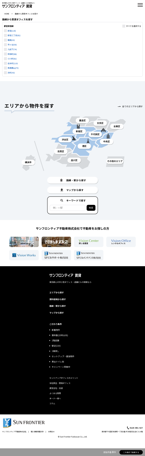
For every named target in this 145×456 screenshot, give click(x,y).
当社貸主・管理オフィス (59, 383)
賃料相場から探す (57, 299)
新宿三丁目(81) (14, 35)
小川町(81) (12, 58)
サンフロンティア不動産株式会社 (14, 431)
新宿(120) (12, 30)
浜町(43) (11, 72)
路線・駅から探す (57, 305)
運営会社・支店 (56, 388)
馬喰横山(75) (13, 68)
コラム (52, 403)
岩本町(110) (13, 63)
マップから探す (56, 312)
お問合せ (51, 431)
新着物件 (56, 329)
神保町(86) (12, 54)
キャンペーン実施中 (61, 366)
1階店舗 (55, 340)
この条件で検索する (131, 452)
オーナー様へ (55, 398)
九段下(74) (12, 49)
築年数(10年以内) (60, 335)
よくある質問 (55, 393)
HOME (6, 13)
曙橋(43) (11, 40)
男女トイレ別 (58, 361)
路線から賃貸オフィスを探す (26, 13)
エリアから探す (56, 292)
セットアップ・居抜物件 (63, 356)
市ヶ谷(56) (12, 44)
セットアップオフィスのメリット (63, 378)
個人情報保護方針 (37, 431)
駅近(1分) (56, 345)
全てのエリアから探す (132, 106)
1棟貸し (55, 351)
